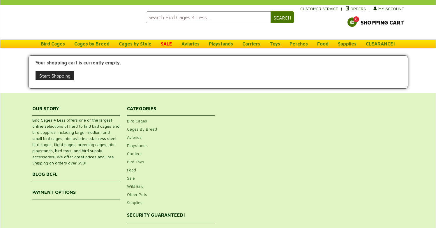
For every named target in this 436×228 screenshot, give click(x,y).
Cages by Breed (92, 43)
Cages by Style (135, 43)
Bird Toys (135, 161)
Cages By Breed (142, 129)
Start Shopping (54, 75)
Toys (275, 43)
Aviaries (190, 43)
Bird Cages (53, 43)
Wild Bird (135, 186)
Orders (355, 8)
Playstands (221, 43)
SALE (166, 43)
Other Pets (137, 194)
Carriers (251, 43)
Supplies (347, 43)
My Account (388, 8)
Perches (299, 43)
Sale (131, 178)
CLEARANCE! (380, 43)
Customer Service (319, 8)
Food (323, 43)
